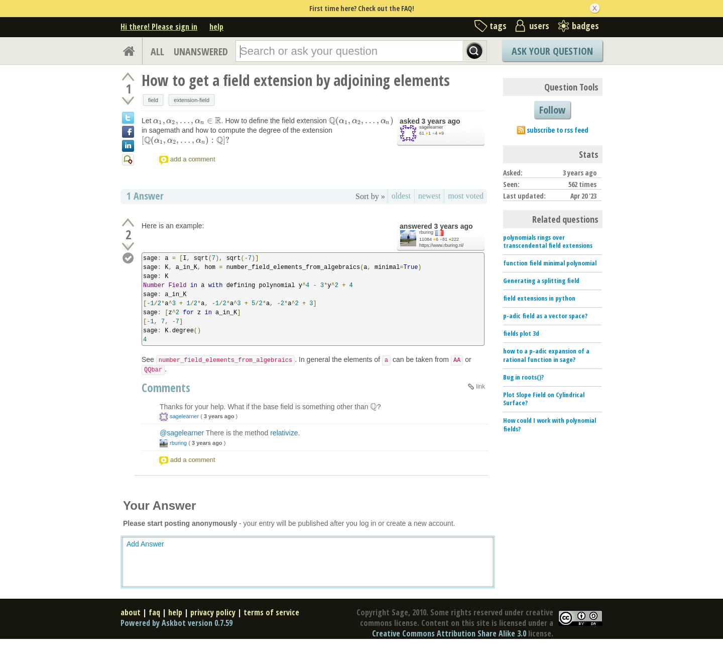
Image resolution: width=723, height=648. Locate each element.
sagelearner (431, 127)
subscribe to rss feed (557, 130)
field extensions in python (539, 298)
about (130, 612)
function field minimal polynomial (549, 262)
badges (585, 26)
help (216, 26)
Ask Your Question (552, 51)
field (153, 100)
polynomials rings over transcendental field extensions (547, 241)
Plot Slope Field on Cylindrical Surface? (543, 399)
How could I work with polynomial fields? (549, 424)
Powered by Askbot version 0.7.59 (176, 622)
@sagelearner (182, 433)
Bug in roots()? (523, 377)
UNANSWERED (201, 51)
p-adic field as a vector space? (545, 315)
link (480, 386)
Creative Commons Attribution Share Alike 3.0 (449, 633)
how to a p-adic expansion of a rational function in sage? (546, 355)
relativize (284, 433)
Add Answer (145, 544)
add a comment (192, 159)
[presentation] (187, 121)
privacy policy (212, 612)
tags (498, 26)
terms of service (271, 612)
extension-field (191, 100)
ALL (157, 51)
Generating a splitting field (541, 280)
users (539, 26)
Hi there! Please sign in (158, 26)
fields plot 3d (521, 333)
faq (154, 612)
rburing (426, 232)
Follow (552, 110)
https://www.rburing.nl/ (441, 245)
